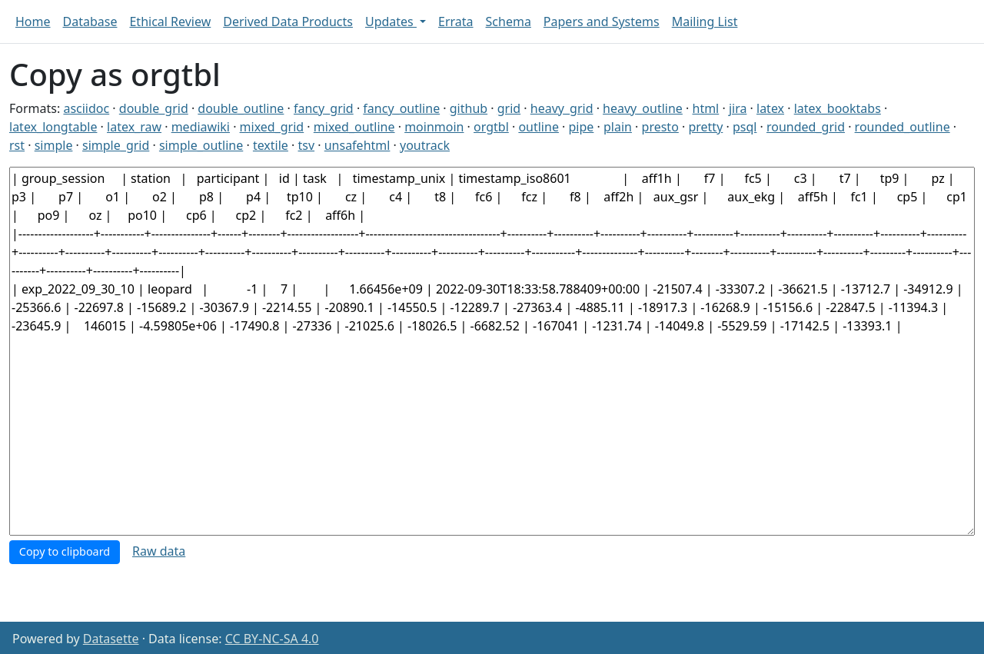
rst (17, 145)
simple (54, 145)
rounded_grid (805, 126)
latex (770, 108)
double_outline (241, 108)
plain (617, 126)
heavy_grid (561, 108)
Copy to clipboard (64, 551)
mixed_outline (354, 126)
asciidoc (86, 108)
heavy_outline (643, 108)
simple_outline (201, 145)
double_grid (153, 108)
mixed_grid (272, 126)
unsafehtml (357, 145)
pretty (705, 126)
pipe (581, 126)
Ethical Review (170, 21)
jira (738, 108)
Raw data (158, 551)
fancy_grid (324, 108)
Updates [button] (391, 21)
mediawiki (200, 126)
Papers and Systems (602, 21)
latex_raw (134, 126)
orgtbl (491, 126)
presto (660, 126)
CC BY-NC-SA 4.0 (272, 638)
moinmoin (434, 126)
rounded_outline (902, 126)
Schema (508, 21)
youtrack (425, 145)
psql (744, 126)
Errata (456, 21)
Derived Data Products (288, 21)
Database (90, 21)
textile (270, 145)
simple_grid (115, 145)
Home (33, 21)
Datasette (111, 638)
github (468, 108)
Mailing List (705, 21)
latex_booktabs (837, 108)
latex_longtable (53, 126)
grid (508, 108)
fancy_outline (401, 108)
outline (538, 126)
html (706, 108)
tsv (306, 145)
